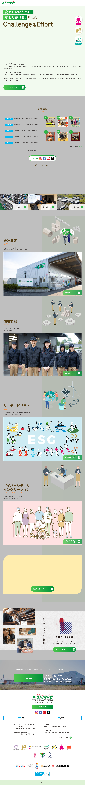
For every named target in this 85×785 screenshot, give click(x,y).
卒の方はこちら (23, 719)
